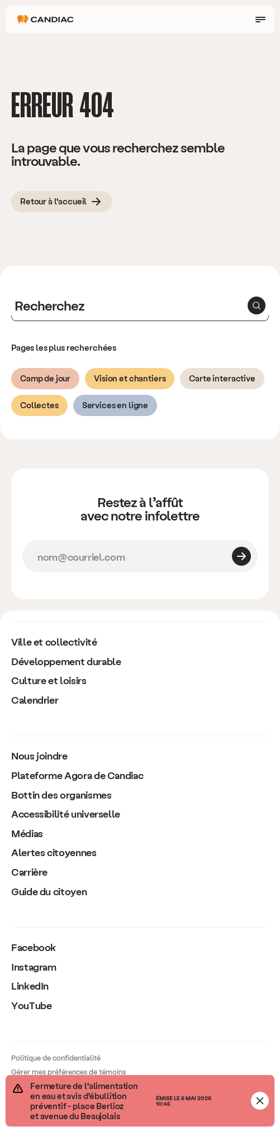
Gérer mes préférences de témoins (68, 1071)
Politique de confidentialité (56, 1057)
